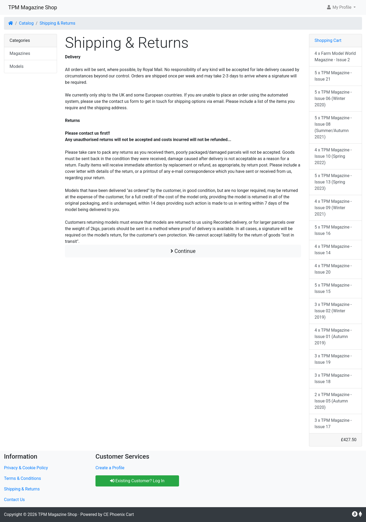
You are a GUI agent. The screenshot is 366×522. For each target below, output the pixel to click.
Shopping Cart (328, 40)
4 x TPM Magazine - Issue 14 (333, 249)
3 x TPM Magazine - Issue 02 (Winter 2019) (333, 311)
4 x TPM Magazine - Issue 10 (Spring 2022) (333, 156)
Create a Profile (109, 467)
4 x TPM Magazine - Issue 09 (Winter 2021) (333, 208)
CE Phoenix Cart (118, 514)
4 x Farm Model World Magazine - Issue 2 (335, 56)
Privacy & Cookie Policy (26, 467)
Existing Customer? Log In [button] (137, 480)
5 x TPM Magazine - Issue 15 (333, 288)
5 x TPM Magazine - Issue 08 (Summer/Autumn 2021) (333, 127)
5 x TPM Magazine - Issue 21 (333, 76)
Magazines (20, 53)
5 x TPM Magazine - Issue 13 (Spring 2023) (333, 182)
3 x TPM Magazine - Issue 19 (333, 359)
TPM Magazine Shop (32, 7)
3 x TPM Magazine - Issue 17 (333, 423)
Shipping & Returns (57, 23)
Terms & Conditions (22, 478)
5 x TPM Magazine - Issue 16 (333, 230)
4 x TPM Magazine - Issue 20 (333, 269)
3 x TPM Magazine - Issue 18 (333, 378)
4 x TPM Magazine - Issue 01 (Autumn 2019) (333, 336)
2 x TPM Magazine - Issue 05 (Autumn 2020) (333, 401)
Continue (183, 251)
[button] (341, 7)
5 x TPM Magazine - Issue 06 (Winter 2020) (333, 98)
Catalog (26, 23)
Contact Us (14, 499)
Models (17, 66)
